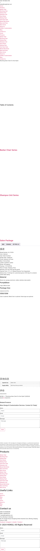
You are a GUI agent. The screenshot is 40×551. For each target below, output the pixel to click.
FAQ (1, 499)
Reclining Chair (4, 11)
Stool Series (3, 16)
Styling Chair (3, 12)
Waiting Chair (3, 18)
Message (2, 418)
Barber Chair (3, 9)
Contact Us (3, 31)
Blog (1, 30)
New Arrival (3, 24)
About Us (2, 26)
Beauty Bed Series (4, 21)
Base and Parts (4, 23)
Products (2, 7)
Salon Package (6, 240)
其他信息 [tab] (8, 244)
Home (1, 6)
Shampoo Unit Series (9, 195)
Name (1, 408)
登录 (4, 397)
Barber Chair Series (8, 150)
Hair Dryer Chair (4, 19)
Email (1, 413)
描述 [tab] (3, 244)
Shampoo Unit (3, 14)
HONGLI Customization (6, 28)
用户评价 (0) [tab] (16, 244)
